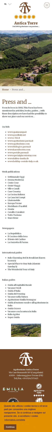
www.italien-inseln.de (18, 158)
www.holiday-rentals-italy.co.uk (23, 161)
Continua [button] (10, 427)
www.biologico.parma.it (19, 146)
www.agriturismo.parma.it (20, 141)
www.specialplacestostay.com (22, 155)
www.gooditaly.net (17, 135)
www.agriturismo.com (19, 144)
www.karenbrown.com (19, 149)
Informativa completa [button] (14, 420)
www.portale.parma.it (18, 152)
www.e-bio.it (14, 138)
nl (7, 4)
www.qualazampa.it (17, 132)
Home (5, 89)
